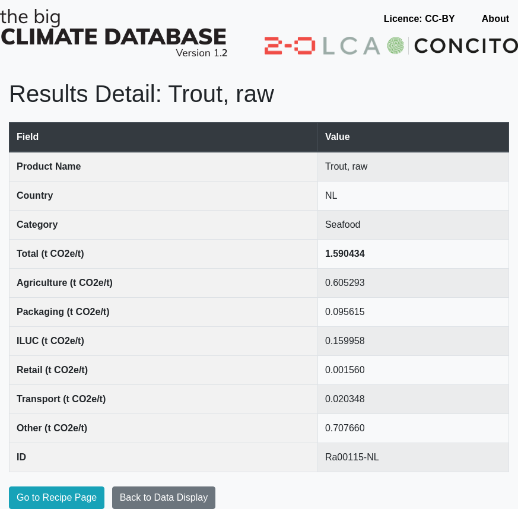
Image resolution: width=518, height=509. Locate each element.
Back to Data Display (164, 497)
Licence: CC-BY (419, 19)
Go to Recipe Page (57, 497)
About (495, 19)
